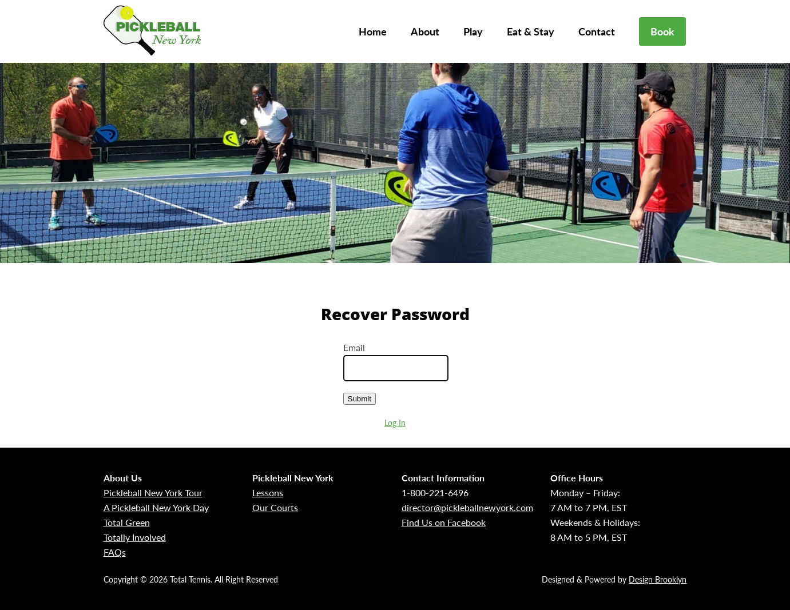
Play (473, 31)
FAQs (115, 552)
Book (662, 31)
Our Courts (275, 507)
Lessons (267, 492)
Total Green (127, 522)
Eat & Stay (530, 31)
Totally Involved (135, 537)
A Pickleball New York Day (156, 507)
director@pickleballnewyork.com (467, 507)
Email (354, 347)
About (425, 31)
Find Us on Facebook (444, 522)
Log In (395, 423)
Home (373, 31)
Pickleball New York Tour (153, 492)
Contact (596, 31)
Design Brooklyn (657, 579)
